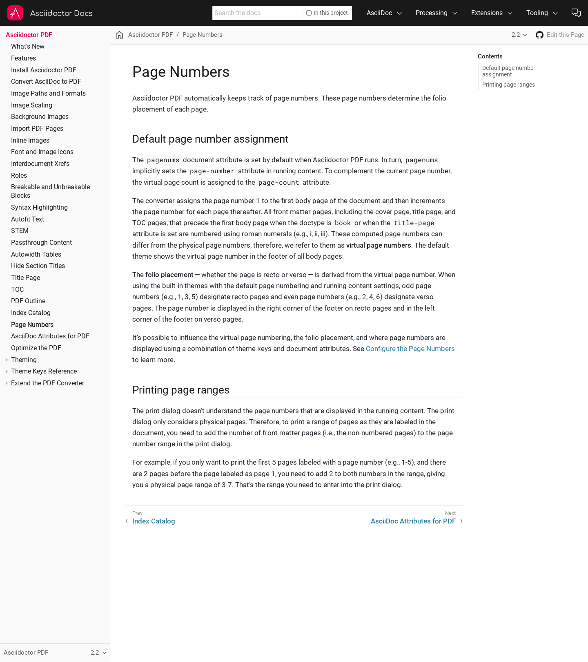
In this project (327, 12)
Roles (19, 175)
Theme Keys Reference (44, 371)
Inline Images (30, 140)
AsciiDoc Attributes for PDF (50, 336)
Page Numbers (32, 325)
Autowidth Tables (36, 254)
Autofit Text (27, 219)
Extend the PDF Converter (47, 383)
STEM (20, 231)
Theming (24, 360)
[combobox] (257, 13)
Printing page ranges (508, 84)
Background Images (40, 117)
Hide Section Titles (38, 266)
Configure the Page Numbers (410, 348)
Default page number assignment (508, 71)
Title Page (25, 278)
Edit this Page (565, 34)
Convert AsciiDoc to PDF (46, 81)
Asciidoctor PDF (29, 35)
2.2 (516, 34)
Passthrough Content (41, 242)
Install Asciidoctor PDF (43, 70)
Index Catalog (31, 313)
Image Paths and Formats (48, 93)
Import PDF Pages (37, 128)
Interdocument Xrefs (40, 164)
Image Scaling (31, 105)
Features (23, 58)
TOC (17, 289)
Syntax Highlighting (39, 207)
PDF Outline (28, 301)
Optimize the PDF (36, 348)
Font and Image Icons (42, 152)
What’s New (28, 46)
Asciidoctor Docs (61, 13)
